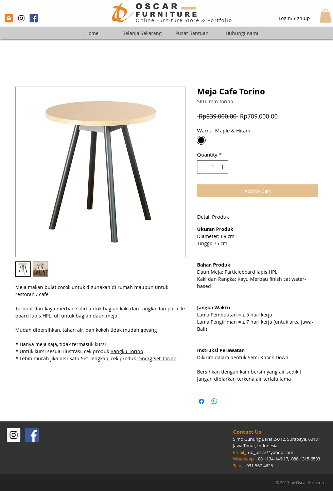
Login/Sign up (294, 18)
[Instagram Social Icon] (13, 435)
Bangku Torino (126, 351)
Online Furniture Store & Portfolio (184, 20)
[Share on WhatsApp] (214, 401)
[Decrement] (202, 167)
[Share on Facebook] (201, 401)
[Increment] (223, 167)
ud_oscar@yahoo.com (270, 452)
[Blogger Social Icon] (9, 18)
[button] (325, 16)
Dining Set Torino (156, 358)
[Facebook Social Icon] (34, 18)
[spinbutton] (212, 167)
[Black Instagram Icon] (21, 18)
